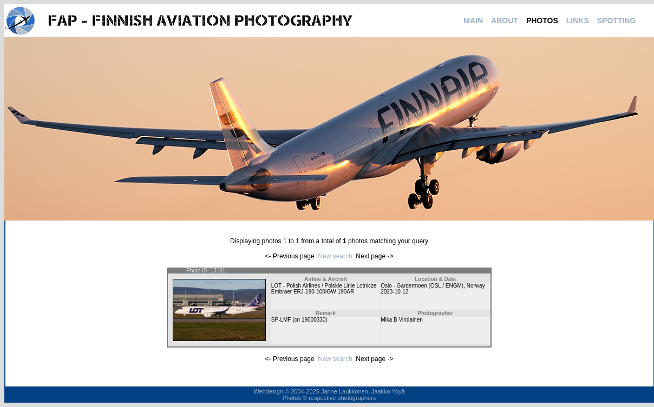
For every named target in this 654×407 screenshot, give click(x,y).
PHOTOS (542, 20)
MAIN (473, 20)
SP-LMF (281, 320)
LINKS (577, 20)
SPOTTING (616, 20)
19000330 (314, 320)
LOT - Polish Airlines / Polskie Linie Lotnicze (324, 286)
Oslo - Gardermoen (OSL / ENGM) (422, 286)
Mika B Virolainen (402, 320)
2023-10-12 (394, 292)
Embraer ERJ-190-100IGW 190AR (312, 292)
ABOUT (504, 20)
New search (335, 256)
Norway (476, 286)
